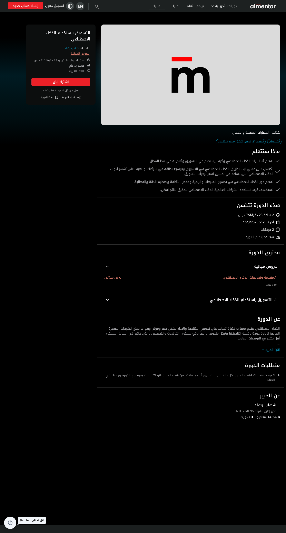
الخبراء (175, 6)
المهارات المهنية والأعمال (251, 132)
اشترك (156, 6)
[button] (190, 266)
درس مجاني (112, 277)
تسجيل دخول (54, 5)
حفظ (49, 97)
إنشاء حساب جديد (25, 6)
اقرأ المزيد (271, 349)
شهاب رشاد (72, 48)
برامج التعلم (195, 6)
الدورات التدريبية (225, 6)
